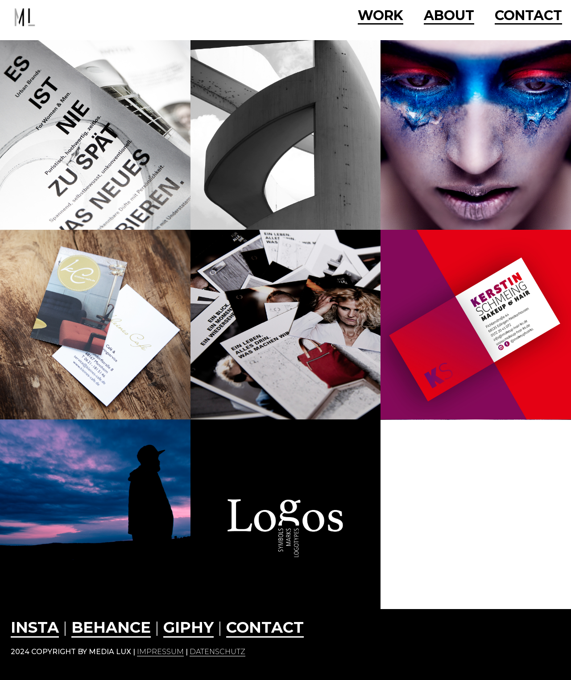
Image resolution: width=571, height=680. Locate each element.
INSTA (35, 627)
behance (111, 627)
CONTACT (528, 16)
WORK (380, 16)
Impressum (160, 651)
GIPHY (188, 627)
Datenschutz (217, 651)
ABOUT (449, 16)
